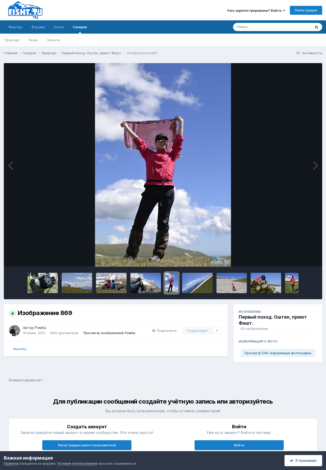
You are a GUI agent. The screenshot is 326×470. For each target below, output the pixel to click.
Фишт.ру (15, 27)
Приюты (53, 40)
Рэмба (40, 327)
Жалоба (19, 349)
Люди (33, 40)
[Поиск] (262, 27)
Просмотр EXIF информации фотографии (277, 353)
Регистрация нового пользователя (87, 445)
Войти (239, 445)
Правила (11, 463)
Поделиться (164, 331)
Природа (12, 40)
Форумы (38, 27)
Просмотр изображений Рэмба (109, 333)
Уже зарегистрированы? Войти (256, 10)
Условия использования (77, 463)
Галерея (80, 29)
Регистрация (306, 10)
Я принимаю (303, 460)
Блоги (59, 27)
